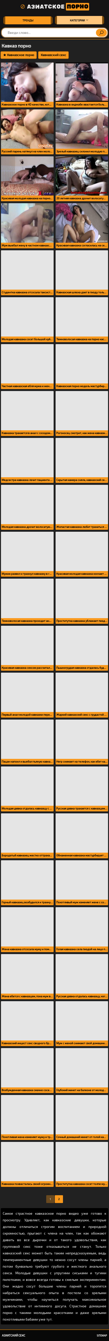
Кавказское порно (18, 55)
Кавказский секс (53, 55)
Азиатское (54, 7)
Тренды (27, 20)
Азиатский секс (13, 1335)
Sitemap (102, 1335)
